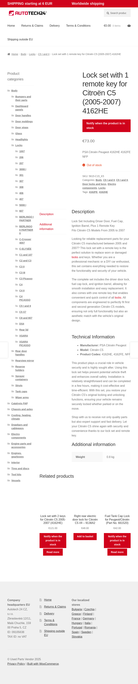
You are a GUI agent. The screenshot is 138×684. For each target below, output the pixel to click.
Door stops (21, 127)
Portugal (77, 627)
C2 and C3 (25, 260)
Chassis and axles (22, 409)
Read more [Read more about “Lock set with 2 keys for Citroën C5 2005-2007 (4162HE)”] (53, 552)
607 (21, 210)
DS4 (21, 323)
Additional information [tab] (46, 226)
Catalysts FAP (19, 403)
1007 (22, 151)
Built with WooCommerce (43, 663)
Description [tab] (47, 214)
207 (21, 163)
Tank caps (21, 391)
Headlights (21, 139)
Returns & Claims (32, 25)
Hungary (77, 623)
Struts (18, 385)
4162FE (93, 192)
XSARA (23, 335)
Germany (88, 618)
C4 (21, 284)
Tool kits (16, 474)
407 (21, 199)
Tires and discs (20, 468)
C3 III (22, 272)
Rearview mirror (24, 360)
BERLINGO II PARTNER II (26, 230)
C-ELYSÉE (25, 248)
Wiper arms (22, 397)
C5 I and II (44, 54)
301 (21, 175)
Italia (88, 623)
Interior (15, 462)
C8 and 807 (25, 318)
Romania (90, 627)
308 (21, 187)
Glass (18, 133)
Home (11, 25)
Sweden (86, 632)
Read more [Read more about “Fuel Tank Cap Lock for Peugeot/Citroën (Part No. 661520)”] (117, 552)
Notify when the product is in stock (105, 125)
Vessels (15, 480)
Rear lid (23, 329)
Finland (87, 613)
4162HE (103, 192)
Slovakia (77, 636)
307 (21, 181)
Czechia (89, 609)
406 (21, 193)
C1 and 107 (25, 254)
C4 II (22, 290)
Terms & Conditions (78, 25)
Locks (32, 54)
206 (21, 157)
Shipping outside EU (20, 39)
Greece (76, 613)
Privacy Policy (16, 663)
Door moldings (24, 121)
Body (23, 54)
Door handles (23, 115)
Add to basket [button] (85, 536)
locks (75, 257)
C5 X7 (22, 312)
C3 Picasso (26, 278)
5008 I (22, 205)
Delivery (55, 25)
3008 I (22, 169)
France (76, 618)
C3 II (22, 266)
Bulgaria (77, 609)
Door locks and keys (94, 184)
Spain (75, 632)
